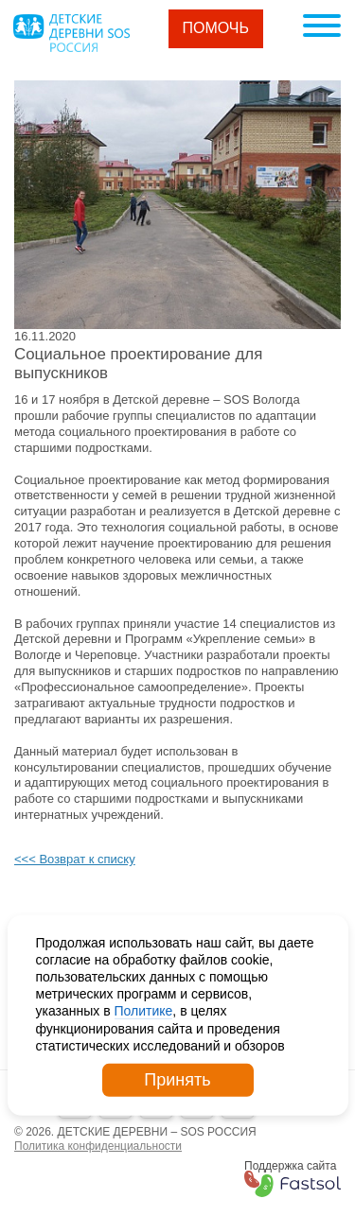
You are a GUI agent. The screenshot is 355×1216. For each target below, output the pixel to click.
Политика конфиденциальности (98, 1146)
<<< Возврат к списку (74, 859)
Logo (71, 33)
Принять (177, 1079)
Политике (144, 1010)
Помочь (216, 28)
